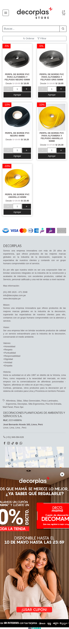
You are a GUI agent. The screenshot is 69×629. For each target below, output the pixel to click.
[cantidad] (17, 88)
